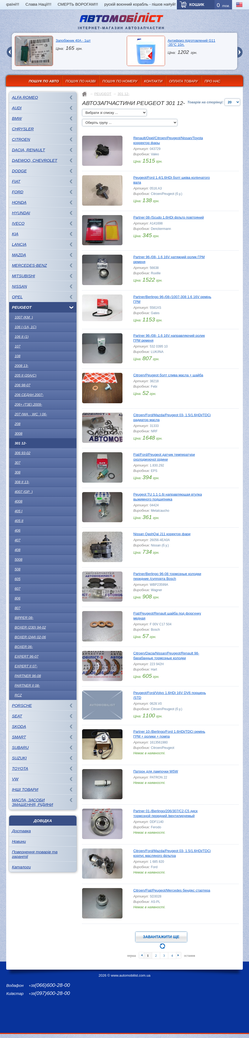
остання (189, 956)
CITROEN (21, 139)
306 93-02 (22, 453)
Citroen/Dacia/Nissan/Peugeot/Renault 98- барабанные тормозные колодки (166, 655)
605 (17, 579)
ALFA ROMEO (25, 97)
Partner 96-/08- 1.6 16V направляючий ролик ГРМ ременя (169, 338)
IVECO (18, 223)
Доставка (21, 831)
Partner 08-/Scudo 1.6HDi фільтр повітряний (168, 217)
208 (17, 424)
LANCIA (19, 244)
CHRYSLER (23, 129)
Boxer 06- (24, 647)
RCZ (18, 695)
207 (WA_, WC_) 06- (31, 414)
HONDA (19, 202)
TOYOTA (20, 768)
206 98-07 (22, 385)
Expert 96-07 (26, 656)
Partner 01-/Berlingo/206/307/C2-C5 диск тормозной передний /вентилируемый (165, 813)
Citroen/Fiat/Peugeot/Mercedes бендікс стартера (171, 890)
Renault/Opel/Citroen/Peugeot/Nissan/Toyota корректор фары (168, 140)
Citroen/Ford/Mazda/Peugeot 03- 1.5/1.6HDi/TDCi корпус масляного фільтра (172, 853)
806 (17, 598)
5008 (18, 559)
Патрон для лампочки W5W (155, 771)
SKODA (19, 726)
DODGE (19, 171)
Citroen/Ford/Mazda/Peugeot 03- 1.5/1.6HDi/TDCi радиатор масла (172, 417)
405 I (18, 511)
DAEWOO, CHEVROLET (34, 160)
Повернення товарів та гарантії (35, 854)
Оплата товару (183, 81)
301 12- (20, 443)
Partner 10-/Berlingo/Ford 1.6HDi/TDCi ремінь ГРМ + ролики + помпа (169, 734)
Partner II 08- (27, 685)
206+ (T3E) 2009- (28, 404)
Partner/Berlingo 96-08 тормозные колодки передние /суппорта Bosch (167, 576)
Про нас (212, 81)
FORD (17, 192)
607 (17, 589)
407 (17, 540)
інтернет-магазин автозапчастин (121, 28)
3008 (18, 434)
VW (15, 779)
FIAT (16, 181)
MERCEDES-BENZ (29, 265)
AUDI (17, 108)
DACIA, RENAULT (28, 150)
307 (17, 463)
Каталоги (21, 867)
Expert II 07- (26, 666)
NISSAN (19, 286)
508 (17, 569)
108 (17, 356)
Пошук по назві (80, 81)
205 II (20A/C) (25, 375)
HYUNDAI (21, 213)
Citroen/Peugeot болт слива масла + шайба (168, 375)
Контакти (153, 81)
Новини (19, 841)
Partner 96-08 (28, 676)
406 (17, 530)
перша (131, 956)
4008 (18, 501)
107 (17, 346)
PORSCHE (22, 705)
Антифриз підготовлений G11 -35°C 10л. (191, 42)
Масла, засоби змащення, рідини (32, 802)
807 (17, 608)
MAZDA (19, 255)
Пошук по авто (44, 81)
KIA (15, 234)
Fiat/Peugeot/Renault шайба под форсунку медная (167, 615)
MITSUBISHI (23, 275)
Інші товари (25, 789)
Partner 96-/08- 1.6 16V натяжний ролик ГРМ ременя (169, 259)
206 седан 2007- (29, 395)
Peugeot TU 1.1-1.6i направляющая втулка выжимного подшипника (167, 496)
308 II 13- (22, 482)
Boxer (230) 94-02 (30, 627)
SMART (19, 737)
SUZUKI (19, 758)
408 (17, 550)
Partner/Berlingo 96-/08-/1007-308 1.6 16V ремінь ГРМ (172, 299)
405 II (19, 521)
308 (17, 472)
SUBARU (20, 747)
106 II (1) (22, 337)
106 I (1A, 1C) (25, 327)
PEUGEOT (21, 307)
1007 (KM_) (24, 317)
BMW (17, 118)
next (240, 49)
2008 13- (21, 366)
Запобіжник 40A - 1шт (73, 40)
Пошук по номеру (119, 81)
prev (9, 49)
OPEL (17, 296)
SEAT (17, 716)
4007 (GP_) (24, 492)
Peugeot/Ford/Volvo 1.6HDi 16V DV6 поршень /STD (169, 695)
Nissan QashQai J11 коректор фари (162, 534)
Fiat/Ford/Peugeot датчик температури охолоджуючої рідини (164, 457)
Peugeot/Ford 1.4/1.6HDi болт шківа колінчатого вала (171, 180)
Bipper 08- (24, 618)
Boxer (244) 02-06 (30, 637)
